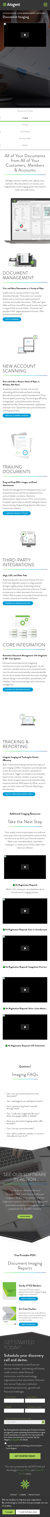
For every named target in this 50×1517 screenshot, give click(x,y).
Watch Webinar (12, 319)
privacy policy (15, 1439)
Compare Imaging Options (16, 513)
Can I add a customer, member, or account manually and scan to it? (25, 1134)
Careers (23, 1495)
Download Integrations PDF (17, 603)
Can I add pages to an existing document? (25, 1101)
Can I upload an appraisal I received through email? (22, 1107)
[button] (45, 5)
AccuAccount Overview (25, 111)
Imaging (25, 117)
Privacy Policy (24, 1470)
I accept (8, 1511)
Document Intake (25, 138)
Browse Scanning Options (16, 415)
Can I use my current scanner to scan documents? (23, 1095)
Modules (25, 145)
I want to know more (28, 1511)
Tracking (25, 124)
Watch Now (25, 1216)
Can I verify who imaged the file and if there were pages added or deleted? (23, 1115)
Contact (13, 1495)
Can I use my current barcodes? (20, 1128)
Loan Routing (25, 131)
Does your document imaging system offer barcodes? (25, 1122)
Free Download (28, 1298)
